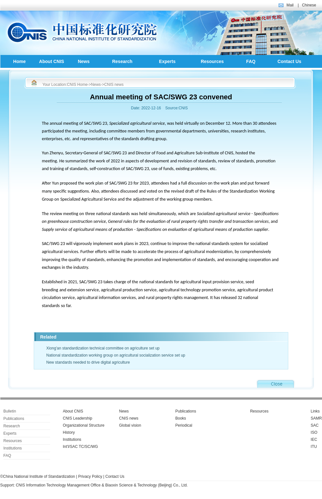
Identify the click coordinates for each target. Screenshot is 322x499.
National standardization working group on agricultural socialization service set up (115, 355)
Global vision (130, 425)
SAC (315, 425)
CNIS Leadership (77, 418)
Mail (290, 5)
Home (19, 61)
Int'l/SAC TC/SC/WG (80, 446)
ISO (314, 432)
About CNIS (51, 61)
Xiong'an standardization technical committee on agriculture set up (103, 348)
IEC (314, 439)
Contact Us (289, 61)
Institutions (13, 448)
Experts (167, 61)
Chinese (309, 5)
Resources (212, 61)
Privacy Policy (90, 476)
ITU (314, 446)
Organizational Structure (83, 425)
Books (180, 418)
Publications (14, 418)
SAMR (316, 418)
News (84, 61)
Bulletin (10, 411)
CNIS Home (77, 84)
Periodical (183, 425)
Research (122, 61)
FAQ (250, 61)
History (69, 432)
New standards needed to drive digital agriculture (88, 362)
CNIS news (113, 84)
